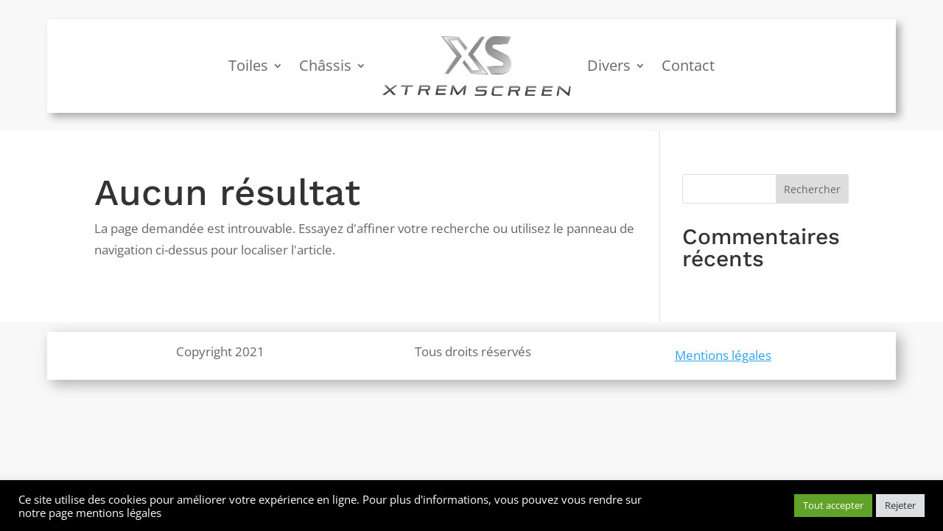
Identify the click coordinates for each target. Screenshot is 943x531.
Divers (609, 65)
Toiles (248, 65)
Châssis (325, 65)
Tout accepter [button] (833, 505)
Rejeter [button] (900, 505)
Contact (688, 65)
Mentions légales (723, 355)
